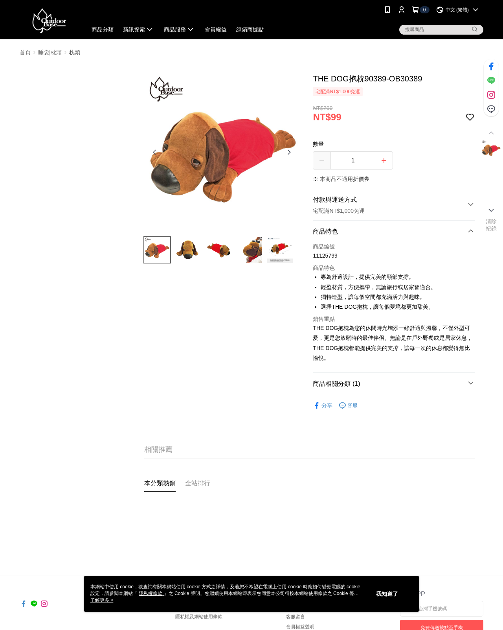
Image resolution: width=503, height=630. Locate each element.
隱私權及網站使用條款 (198, 616)
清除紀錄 (491, 225)
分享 (322, 406)
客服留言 (295, 616)
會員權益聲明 (300, 627)
